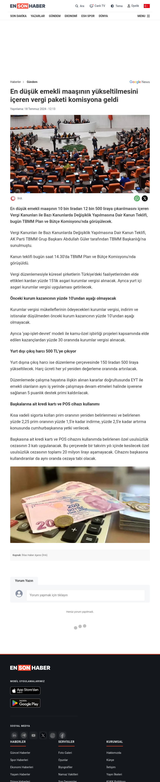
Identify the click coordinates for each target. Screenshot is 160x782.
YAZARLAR (38, 16)
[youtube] (33, 735)
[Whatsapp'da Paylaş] (137, 198)
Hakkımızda (113, 752)
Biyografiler (65, 767)
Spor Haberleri (19, 760)
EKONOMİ (71, 16)
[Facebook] (62, 735)
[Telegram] (24, 735)
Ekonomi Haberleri (21, 767)
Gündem (32, 81)
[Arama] (79, 6)
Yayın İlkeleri (114, 774)
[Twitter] (43, 735)
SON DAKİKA (18, 16)
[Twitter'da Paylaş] (145, 198)
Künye (110, 760)
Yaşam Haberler (20, 774)
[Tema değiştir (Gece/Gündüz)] (116, 6)
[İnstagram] (53, 735)
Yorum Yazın (24, 581)
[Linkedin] (14, 735)
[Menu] (144, 16)
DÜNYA (103, 16)
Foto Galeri (65, 752)
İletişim (111, 767)
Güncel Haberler (20, 752)
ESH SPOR (88, 16)
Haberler (15, 81)
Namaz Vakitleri (68, 774)
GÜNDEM (55, 16)
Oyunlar (63, 760)
